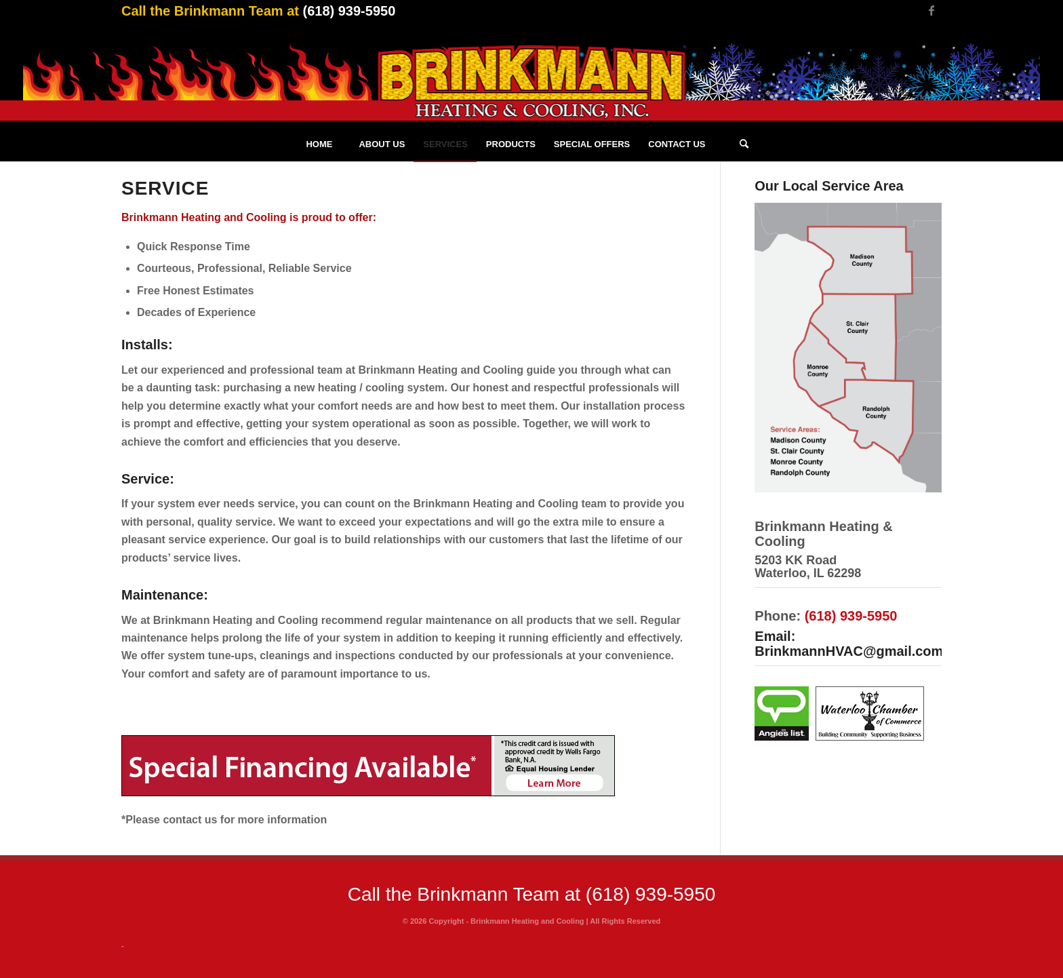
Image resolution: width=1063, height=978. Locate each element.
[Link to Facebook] (931, 10)
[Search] (744, 144)
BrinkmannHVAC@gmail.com (849, 651)
